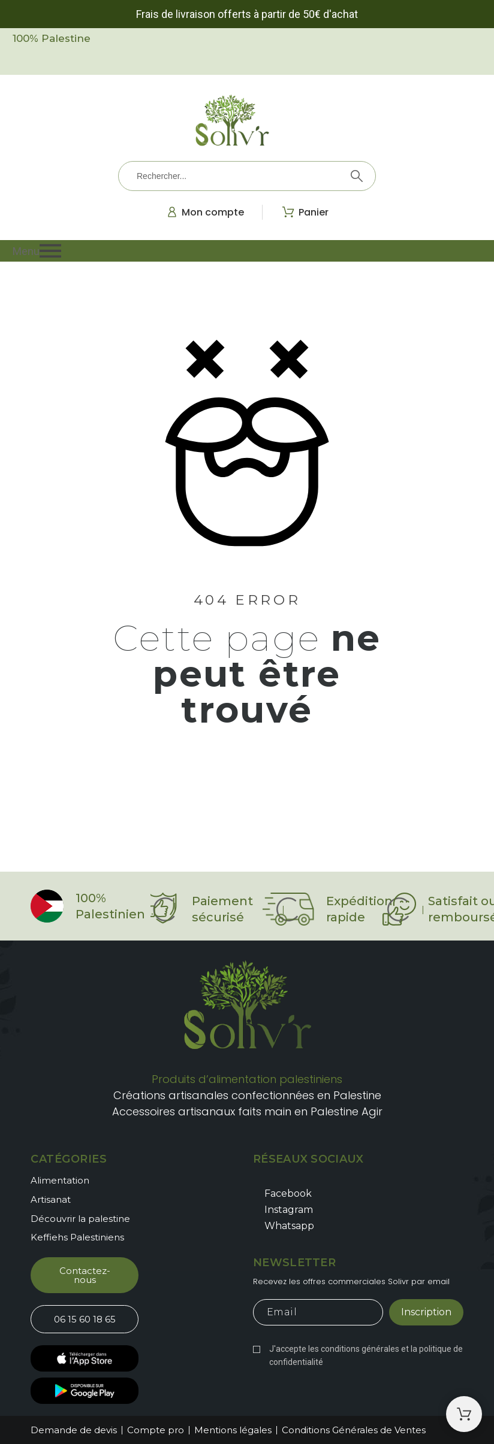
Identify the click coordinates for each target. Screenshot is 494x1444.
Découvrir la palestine (80, 1218)
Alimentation (60, 1180)
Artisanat (51, 1199)
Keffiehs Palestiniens (77, 1237)
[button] (247, 251)
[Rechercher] (247, 176)
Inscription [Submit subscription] (426, 1312)
